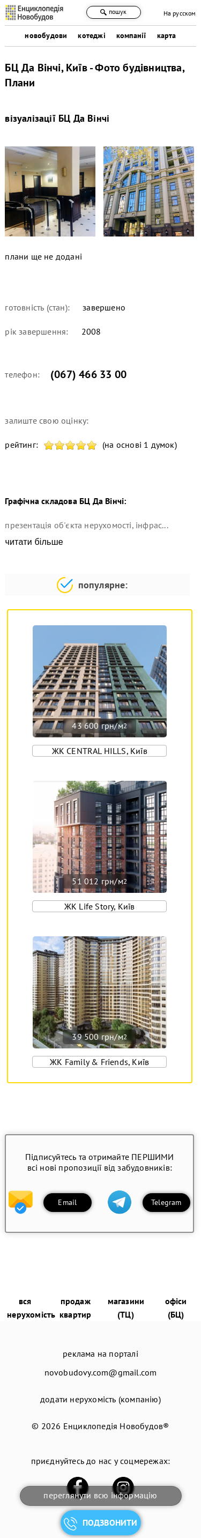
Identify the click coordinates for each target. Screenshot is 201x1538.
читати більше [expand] (34, 541)
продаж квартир (75, 1308)
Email (67, 1202)
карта (166, 35)
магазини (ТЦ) (126, 1308)
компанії (131, 35)
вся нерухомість (31, 1308)
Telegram (166, 1202)
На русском (179, 13)
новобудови (46, 35)
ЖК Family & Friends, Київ (99, 1061)
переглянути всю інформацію (100, 1495)
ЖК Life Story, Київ (99, 906)
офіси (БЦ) (176, 1308)
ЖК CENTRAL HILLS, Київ (99, 750)
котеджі (91, 35)
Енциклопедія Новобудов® (116, 1426)
